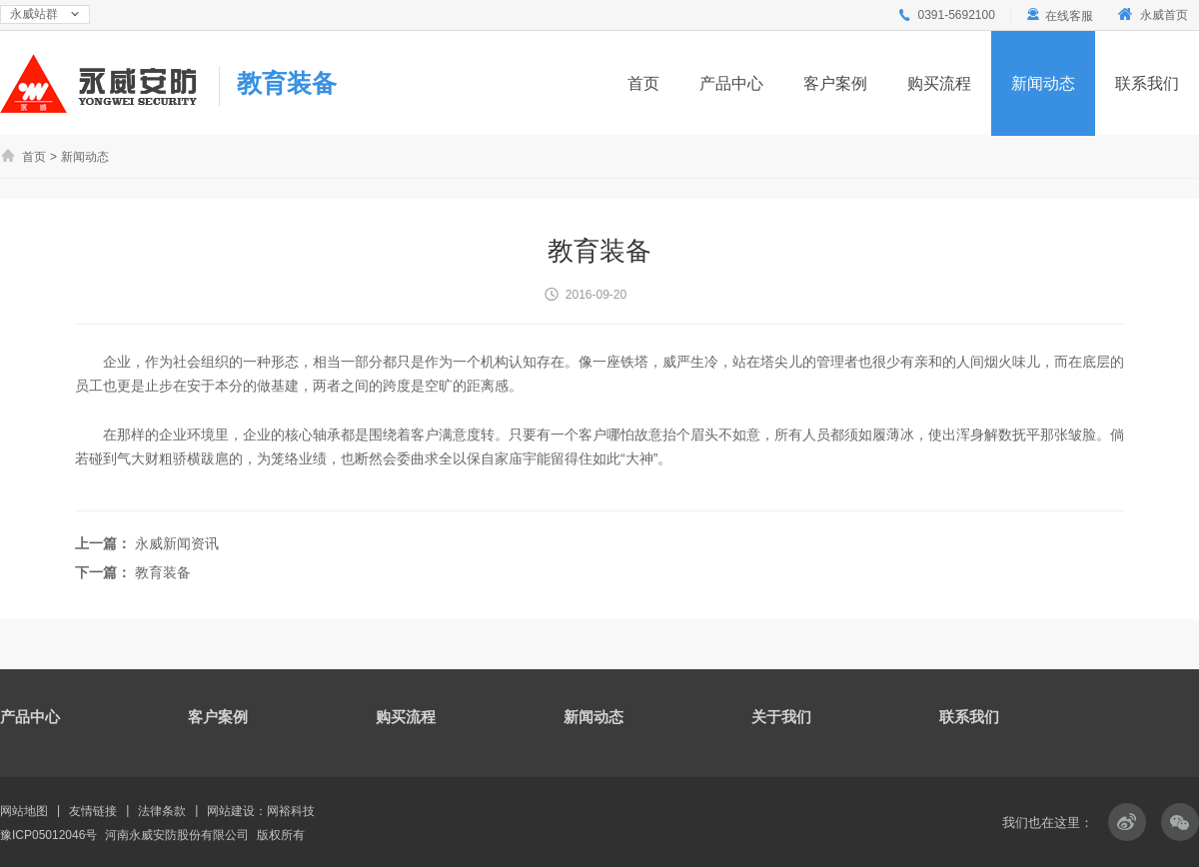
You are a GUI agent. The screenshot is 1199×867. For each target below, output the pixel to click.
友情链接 (93, 811)
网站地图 (24, 811)
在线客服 (1059, 16)
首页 (643, 83)
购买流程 (939, 83)
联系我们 (1147, 83)
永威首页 (1151, 15)
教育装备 (287, 83)
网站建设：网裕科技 (261, 811)
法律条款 (162, 811)
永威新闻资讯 (177, 543)
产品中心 (731, 83)
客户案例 (835, 83)
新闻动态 (1043, 83)
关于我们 (781, 716)
